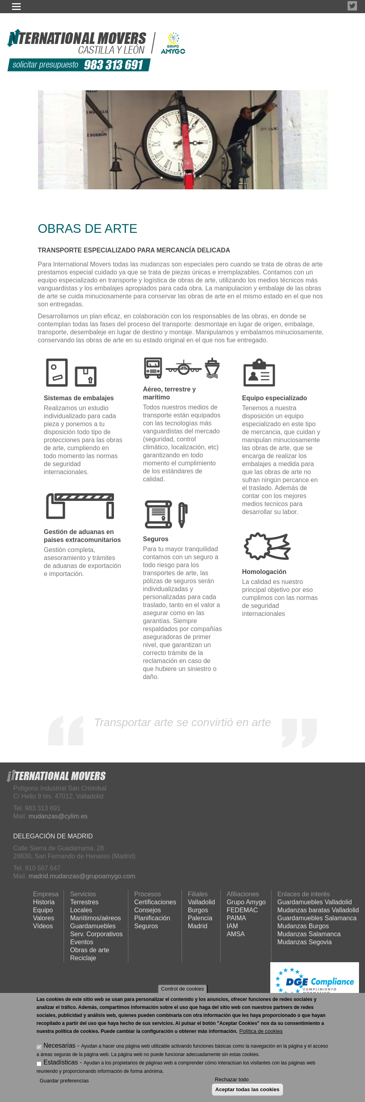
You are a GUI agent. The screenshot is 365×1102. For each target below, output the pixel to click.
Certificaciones (155, 902)
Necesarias (60, 1045)
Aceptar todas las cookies (247, 1089)
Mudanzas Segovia (304, 942)
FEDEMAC (242, 910)
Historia (43, 902)
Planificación (152, 918)
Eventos (81, 942)
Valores (43, 918)
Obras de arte (89, 950)
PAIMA (236, 918)
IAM (232, 926)
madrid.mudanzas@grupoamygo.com (81, 876)
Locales (81, 910)
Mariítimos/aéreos (95, 918)
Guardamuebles (93, 926)
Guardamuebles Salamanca (317, 918)
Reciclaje (83, 958)
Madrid (197, 926)
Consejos (147, 910)
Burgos (198, 910)
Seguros (146, 926)
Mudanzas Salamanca (309, 934)
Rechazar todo (232, 1079)
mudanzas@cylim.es (58, 816)
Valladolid (201, 902)
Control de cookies (182, 989)
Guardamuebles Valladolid (314, 902)
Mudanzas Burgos (303, 926)
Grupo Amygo (246, 902)
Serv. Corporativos (96, 934)
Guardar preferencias (64, 1081)
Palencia (200, 918)
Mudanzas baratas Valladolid (318, 910)
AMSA (236, 934)
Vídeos (43, 926)
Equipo (43, 910)
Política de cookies (261, 1031)
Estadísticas (61, 1062)
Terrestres (84, 902)
